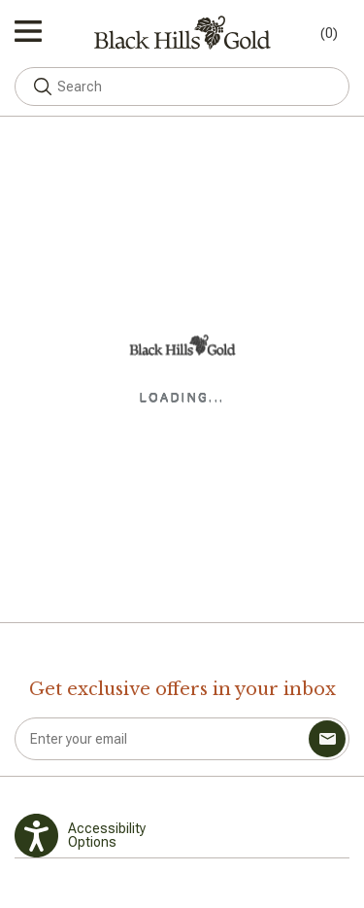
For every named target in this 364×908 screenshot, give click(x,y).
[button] (42, 86)
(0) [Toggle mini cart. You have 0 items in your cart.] (329, 33)
